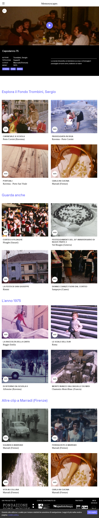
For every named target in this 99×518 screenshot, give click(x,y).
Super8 (16, 60)
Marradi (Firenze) (20, 62)
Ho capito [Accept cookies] (92, 512)
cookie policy (13, 515)
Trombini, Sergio (20, 57)
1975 (15, 65)
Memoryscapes (49, 3)
